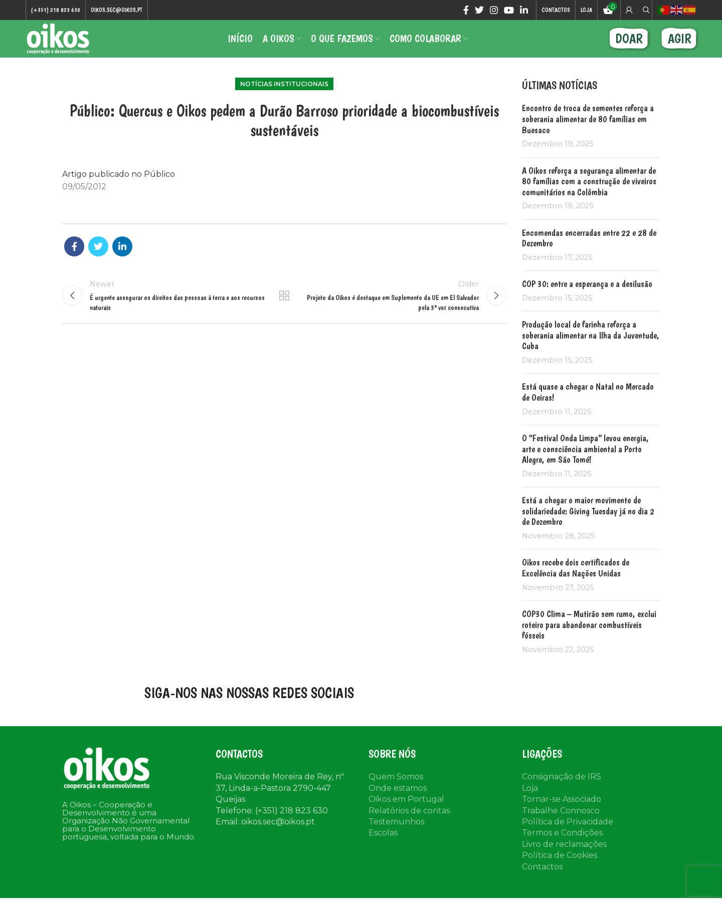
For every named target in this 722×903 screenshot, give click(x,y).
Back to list (284, 309)
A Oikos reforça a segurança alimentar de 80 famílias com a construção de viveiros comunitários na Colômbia (589, 192)
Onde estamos (398, 799)
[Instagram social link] (494, 10)
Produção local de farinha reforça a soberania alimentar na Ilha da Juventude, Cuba (590, 347)
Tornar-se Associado (561, 810)
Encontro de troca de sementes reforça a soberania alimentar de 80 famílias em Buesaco (588, 130)
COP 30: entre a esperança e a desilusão (587, 295)
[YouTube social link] (509, 10)
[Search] (645, 11)
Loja (530, 799)
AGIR (679, 45)
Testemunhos (396, 833)
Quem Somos (396, 788)
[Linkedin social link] (524, 10)
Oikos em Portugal (406, 810)
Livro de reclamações (564, 855)
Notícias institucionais (284, 95)
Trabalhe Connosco (561, 821)
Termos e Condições (562, 844)
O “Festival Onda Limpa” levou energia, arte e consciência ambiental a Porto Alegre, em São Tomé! (585, 460)
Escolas (383, 844)
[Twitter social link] (479, 10)
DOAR (629, 45)
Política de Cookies (559, 866)
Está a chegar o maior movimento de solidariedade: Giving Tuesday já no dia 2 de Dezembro (588, 522)
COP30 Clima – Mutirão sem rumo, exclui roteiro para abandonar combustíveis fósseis (589, 636)
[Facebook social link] (466, 10)
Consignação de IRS (561, 788)
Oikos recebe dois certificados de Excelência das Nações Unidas (575, 579)
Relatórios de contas (409, 821)
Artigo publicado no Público (118, 185)
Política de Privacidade (567, 833)
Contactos (542, 877)
